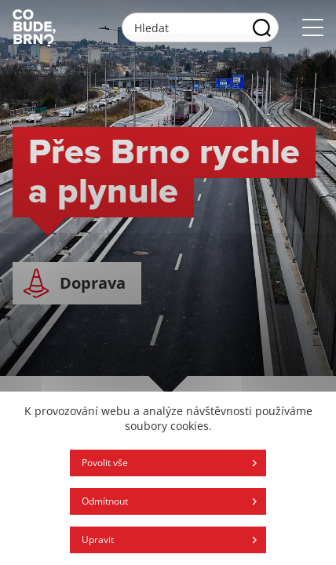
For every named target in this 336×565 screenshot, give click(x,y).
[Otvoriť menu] (312, 28)
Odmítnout (105, 501)
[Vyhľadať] (262, 27)
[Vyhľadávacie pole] (200, 27)
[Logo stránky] (34, 27)
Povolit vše (105, 462)
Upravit (98, 539)
